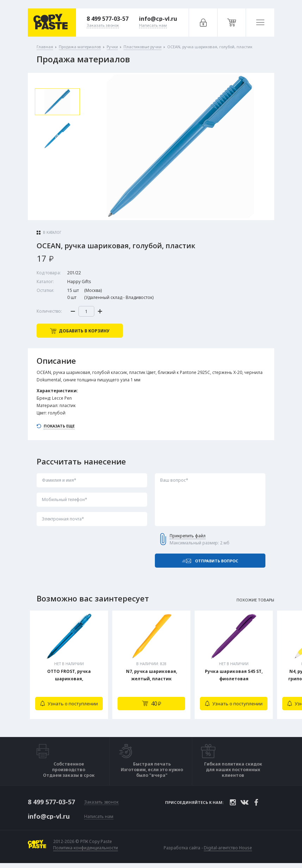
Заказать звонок (101, 802)
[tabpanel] (69, 665)
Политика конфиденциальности (85, 848)
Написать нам (98, 816)
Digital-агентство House (228, 848)
